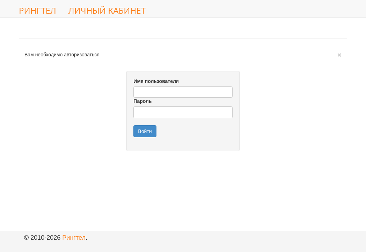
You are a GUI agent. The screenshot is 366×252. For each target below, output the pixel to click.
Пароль (142, 101)
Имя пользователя (156, 81)
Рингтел (37, 10)
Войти (145, 131)
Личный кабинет (107, 10)
